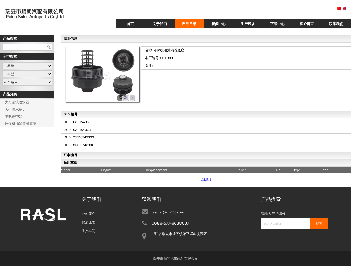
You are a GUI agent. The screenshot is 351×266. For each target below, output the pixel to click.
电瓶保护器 (13, 116)
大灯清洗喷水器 (17, 102)
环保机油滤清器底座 (20, 124)
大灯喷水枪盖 (15, 109)
